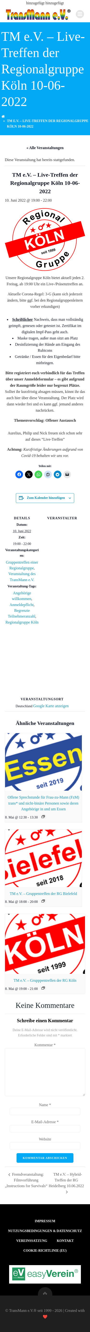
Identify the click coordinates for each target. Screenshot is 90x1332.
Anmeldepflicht (22, 605)
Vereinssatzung (31, 1241)
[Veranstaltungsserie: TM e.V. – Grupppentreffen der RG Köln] (43, 988)
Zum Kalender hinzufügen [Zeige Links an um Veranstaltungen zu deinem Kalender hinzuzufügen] (46, 498)
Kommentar (44, 1045)
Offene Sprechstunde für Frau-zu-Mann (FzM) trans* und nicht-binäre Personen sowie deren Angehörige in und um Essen (43, 803)
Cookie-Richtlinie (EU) (44, 1250)
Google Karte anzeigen (51, 706)
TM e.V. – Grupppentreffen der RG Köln (45, 980)
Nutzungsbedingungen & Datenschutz (45, 1231)
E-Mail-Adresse (45, 1122)
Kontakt (65, 1241)
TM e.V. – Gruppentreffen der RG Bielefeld (43, 894)
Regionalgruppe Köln (22, 622)
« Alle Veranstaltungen (45, 148)
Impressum (45, 1221)
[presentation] (43, 762)
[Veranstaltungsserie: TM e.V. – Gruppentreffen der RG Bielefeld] (43, 901)
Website (45, 1139)
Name (45, 1105)
